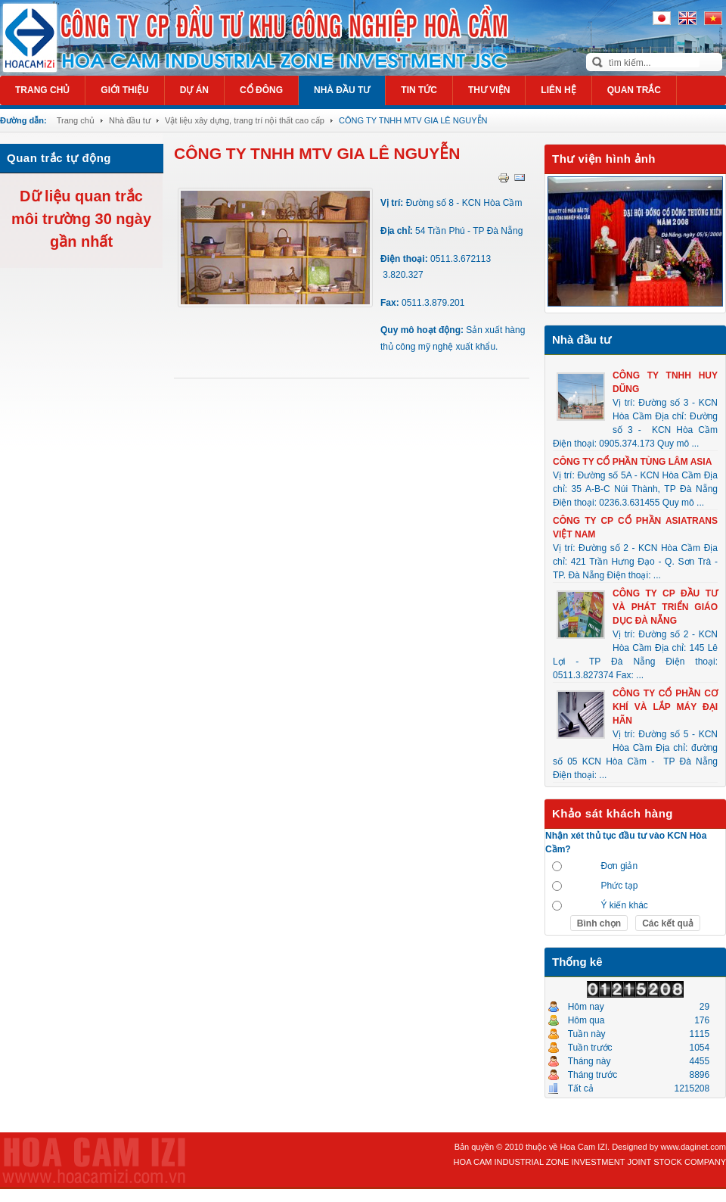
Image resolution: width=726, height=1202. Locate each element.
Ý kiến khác (623, 905)
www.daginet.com (693, 1146)
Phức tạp (619, 885)
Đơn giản (619, 866)
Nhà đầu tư (129, 120)
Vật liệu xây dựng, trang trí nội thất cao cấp (244, 120)
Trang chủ (76, 120)
